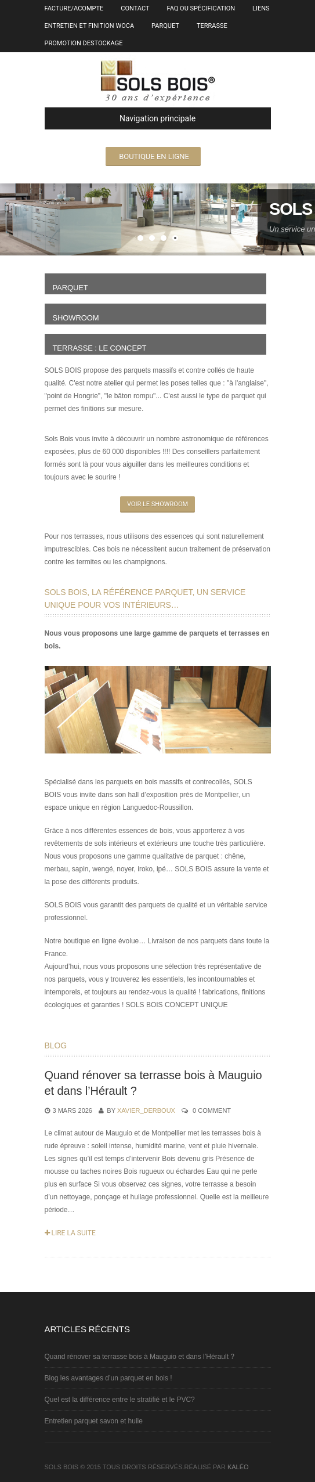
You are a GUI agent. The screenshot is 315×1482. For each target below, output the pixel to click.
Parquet (165, 26)
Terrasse (212, 26)
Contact (135, 8)
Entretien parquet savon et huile (94, 1421)
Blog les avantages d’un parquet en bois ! (108, 1378)
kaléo (238, 1466)
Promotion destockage (84, 43)
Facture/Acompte (74, 8)
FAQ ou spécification (201, 8)
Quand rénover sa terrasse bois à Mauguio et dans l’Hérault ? (140, 1357)
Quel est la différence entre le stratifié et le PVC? (120, 1400)
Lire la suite (70, 1233)
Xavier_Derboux (146, 1110)
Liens (261, 8)
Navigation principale (125, 118)
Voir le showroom (157, 504)
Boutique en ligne (154, 156)
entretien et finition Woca (90, 26)
